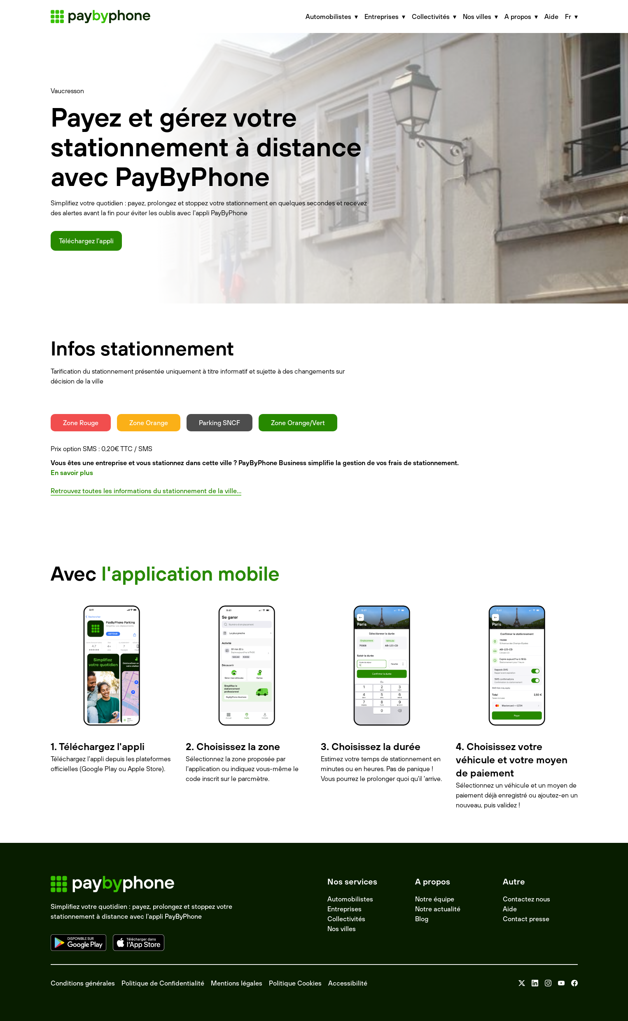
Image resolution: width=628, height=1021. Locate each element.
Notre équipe (434, 899)
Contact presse (526, 919)
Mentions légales (236, 983)
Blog (421, 919)
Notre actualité (437, 909)
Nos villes (341, 929)
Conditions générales (83, 983)
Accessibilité (347, 983)
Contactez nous (526, 899)
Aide (551, 16)
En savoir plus (72, 472)
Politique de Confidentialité (162, 983)
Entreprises (344, 909)
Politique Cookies (295, 983)
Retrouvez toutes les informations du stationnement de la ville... (146, 491)
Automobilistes (350, 899)
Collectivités (346, 919)
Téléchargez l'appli (86, 241)
